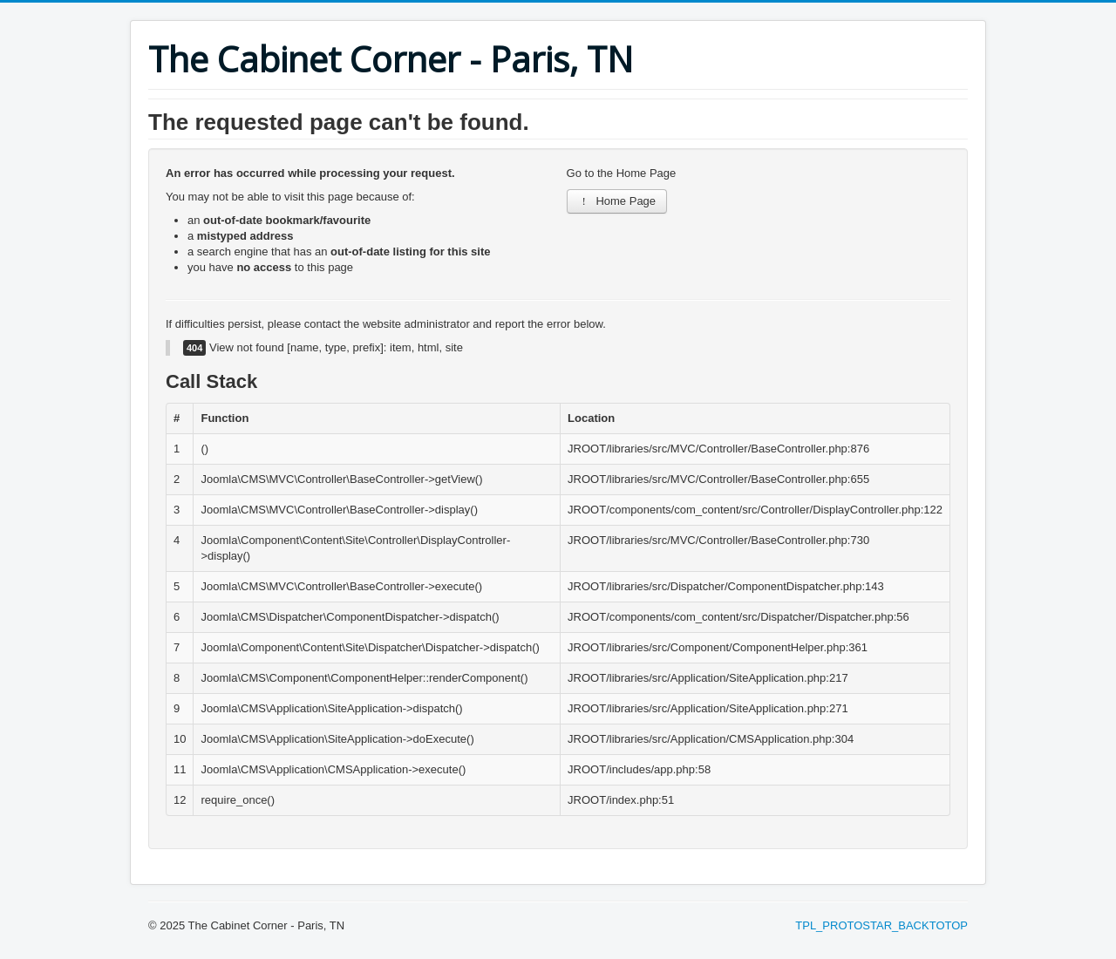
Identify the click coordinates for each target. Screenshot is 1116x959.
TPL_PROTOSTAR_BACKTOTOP (881, 925)
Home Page (617, 200)
